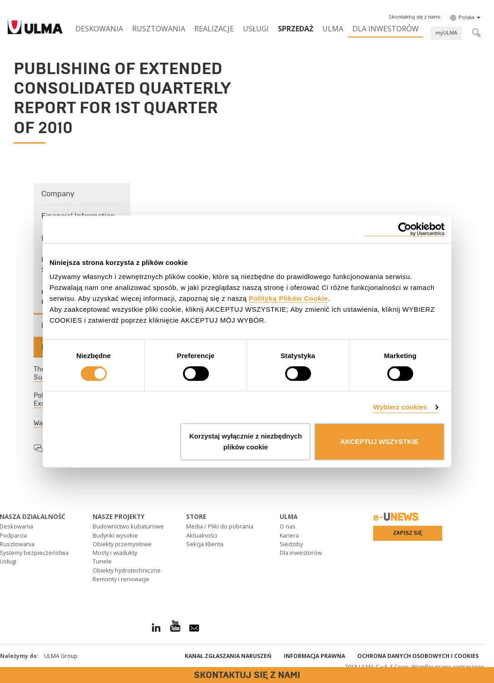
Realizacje (214, 29)
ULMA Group (61, 656)
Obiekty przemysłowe (122, 544)
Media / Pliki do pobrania (219, 526)
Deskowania (99, 29)
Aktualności (201, 535)
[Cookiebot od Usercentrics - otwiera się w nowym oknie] (405, 229)
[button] (414, 16)
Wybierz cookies (400, 407)
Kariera (289, 535)
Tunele (102, 561)
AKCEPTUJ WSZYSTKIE (379, 441)
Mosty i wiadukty (115, 552)
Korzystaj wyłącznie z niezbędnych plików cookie (245, 441)
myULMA (446, 32)
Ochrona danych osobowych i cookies (418, 656)
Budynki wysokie (115, 535)
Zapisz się (407, 533)
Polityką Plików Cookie (288, 298)
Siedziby (291, 544)
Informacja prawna (314, 656)
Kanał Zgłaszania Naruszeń (228, 656)
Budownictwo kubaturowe (128, 526)
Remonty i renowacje (121, 579)
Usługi (256, 29)
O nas (288, 526)
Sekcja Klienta (204, 544)
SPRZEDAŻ (295, 29)
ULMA (332, 29)
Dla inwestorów (385, 29)
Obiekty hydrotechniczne (127, 570)
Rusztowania (158, 29)
